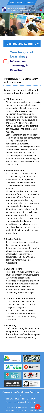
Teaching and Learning (22, 43)
